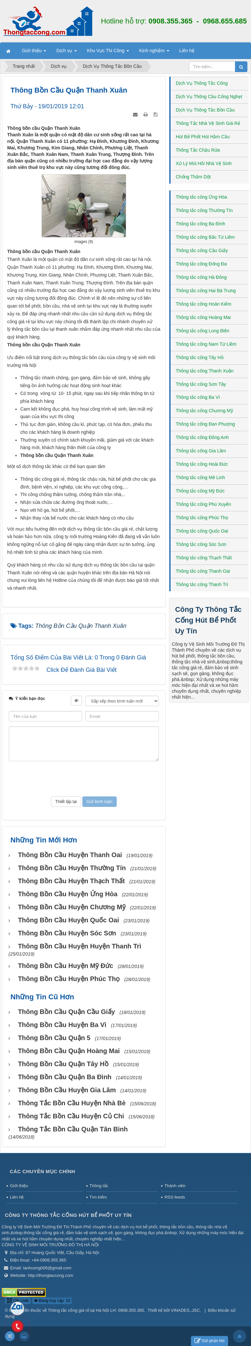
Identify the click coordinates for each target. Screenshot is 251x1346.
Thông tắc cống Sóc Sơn (201, 544)
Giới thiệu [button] (34, 52)
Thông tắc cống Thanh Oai (203, 571)
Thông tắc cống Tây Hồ (200, 357)
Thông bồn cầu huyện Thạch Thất (71, 881)
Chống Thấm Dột (193, 176)
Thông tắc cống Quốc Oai (202, 531)
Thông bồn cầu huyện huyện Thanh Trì (79, 946)
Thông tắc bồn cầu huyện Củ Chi (71, 1116)
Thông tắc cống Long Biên (202, 330)
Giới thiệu (19, 1185)
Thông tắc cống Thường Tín (204, 210)
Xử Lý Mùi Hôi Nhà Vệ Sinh (204, 163)
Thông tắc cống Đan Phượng (205, 424)
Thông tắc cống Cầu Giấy (202, 250)
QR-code (18, 1300)
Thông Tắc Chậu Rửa (198, 150)
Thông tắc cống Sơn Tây (201, 384)
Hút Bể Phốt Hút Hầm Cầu (203, 136)
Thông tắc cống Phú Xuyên (203, 504)
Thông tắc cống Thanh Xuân (205, 370)
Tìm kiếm (98, 1197)
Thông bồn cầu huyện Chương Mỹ (72, 907)
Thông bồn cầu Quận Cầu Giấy (66, 1011)
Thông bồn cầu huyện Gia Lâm (67, 1090)
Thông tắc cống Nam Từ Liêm (206, 344)
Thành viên (174, 1185)
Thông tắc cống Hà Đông (201, 277)
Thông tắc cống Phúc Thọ (202, 517)
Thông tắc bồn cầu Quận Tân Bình (73, 1129)
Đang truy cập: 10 (52, 1300)
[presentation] (83, 779)
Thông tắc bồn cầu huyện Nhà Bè (72, 1103)
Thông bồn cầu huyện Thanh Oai (70, 854)
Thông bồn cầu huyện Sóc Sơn (67, 933)
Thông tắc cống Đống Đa (201, 263)
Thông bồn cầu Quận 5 (54, 1037)
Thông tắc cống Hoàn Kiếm (203, 304)
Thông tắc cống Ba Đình (200, 223)
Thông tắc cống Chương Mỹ (204, 410)
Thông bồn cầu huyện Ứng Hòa (67, 894)
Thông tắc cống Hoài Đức (202, 464)
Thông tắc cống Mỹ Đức (200, 490)
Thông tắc (99, 1185)
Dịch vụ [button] (66, 52)
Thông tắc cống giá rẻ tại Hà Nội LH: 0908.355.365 (96, 1310)
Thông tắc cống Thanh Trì (202, 584)
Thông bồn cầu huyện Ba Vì (62, 1024)
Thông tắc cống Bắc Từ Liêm (205, 237)
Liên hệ (17, 1197)
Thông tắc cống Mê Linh (200, 477)
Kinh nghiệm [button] (154, 52)
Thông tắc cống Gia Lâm (201, 450)
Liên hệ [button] (186, 50)
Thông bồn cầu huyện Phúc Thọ (69, 978)
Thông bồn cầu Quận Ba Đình (64, 1077)
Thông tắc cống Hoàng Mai (203, 317)
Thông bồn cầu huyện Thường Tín (72, 867)
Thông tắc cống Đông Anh (202, 437)
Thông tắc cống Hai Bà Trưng (206, 290)
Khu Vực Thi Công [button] (108, 52)
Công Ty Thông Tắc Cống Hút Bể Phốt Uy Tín (208, 620)
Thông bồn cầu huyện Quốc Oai (68, 920)
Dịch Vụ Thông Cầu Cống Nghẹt (209, 96)
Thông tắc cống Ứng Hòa (201, 197)
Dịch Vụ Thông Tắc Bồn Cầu (205, 110)
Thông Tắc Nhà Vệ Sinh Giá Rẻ (208, 123)
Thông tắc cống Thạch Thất (204, 557)
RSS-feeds (174, 1197)
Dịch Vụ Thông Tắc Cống (202, 83)
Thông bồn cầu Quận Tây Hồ (63, 1063)
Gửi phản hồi (209, 1341)
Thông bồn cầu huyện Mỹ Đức (65, 965)
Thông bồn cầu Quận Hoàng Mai (69, 1050)
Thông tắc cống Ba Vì (198, 397)
